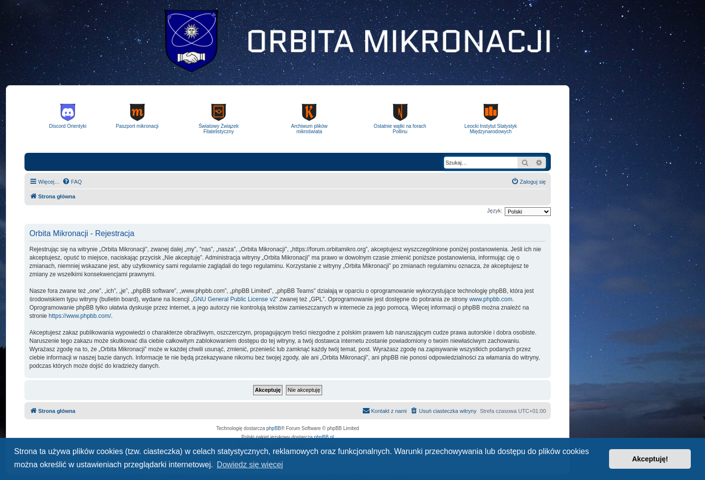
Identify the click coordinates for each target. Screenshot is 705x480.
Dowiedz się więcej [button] (250, 464)
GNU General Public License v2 (234, 299)
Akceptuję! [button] (650, 459)
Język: (494, 211)
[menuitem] (72, 182)
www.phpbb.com (490, 299)
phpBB (273, 428)
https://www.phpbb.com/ (79, 315)
